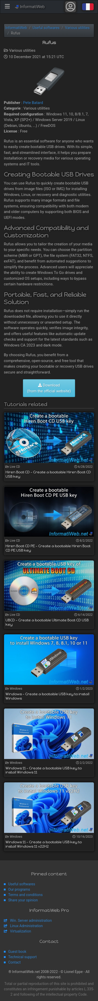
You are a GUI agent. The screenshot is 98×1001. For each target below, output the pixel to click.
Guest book (17, 952)
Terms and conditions (25, 895)
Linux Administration (26, 926)
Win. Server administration (31, 920)
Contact (14, 962)
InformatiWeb (30, 6)
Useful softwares (21, 884)
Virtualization (20, 931)
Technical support (22, 957)
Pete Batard (33, 102)
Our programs (19, 889)
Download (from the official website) (49, 388)
